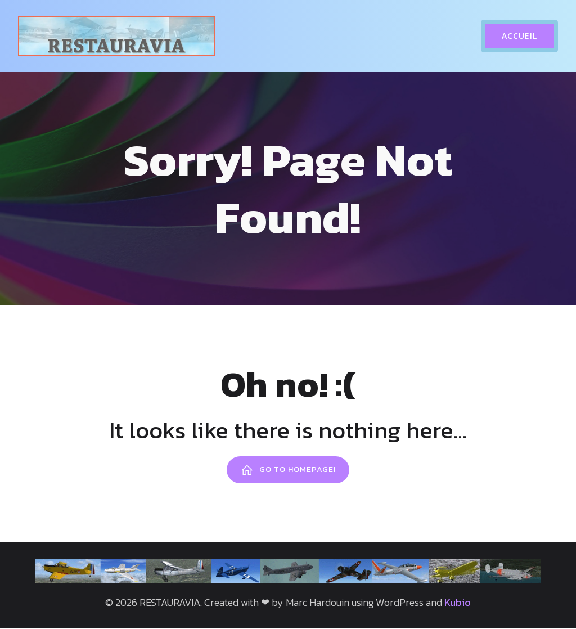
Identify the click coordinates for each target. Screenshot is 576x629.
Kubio (457, 603)
